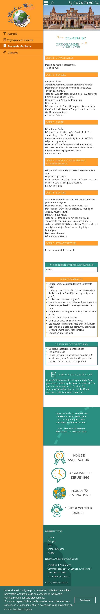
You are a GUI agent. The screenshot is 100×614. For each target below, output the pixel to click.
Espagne (51, 541)
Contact (10, 52)
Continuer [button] (85, 600)
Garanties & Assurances (59, 564)
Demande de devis (17, 46)
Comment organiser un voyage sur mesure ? (69, 568)
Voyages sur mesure (18, 40)
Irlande (50, 552)
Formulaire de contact (58, 576)
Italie (49, 545)
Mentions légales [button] (22, 609)
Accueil (10, 33)
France (50, 537)
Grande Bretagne (55, 548)
